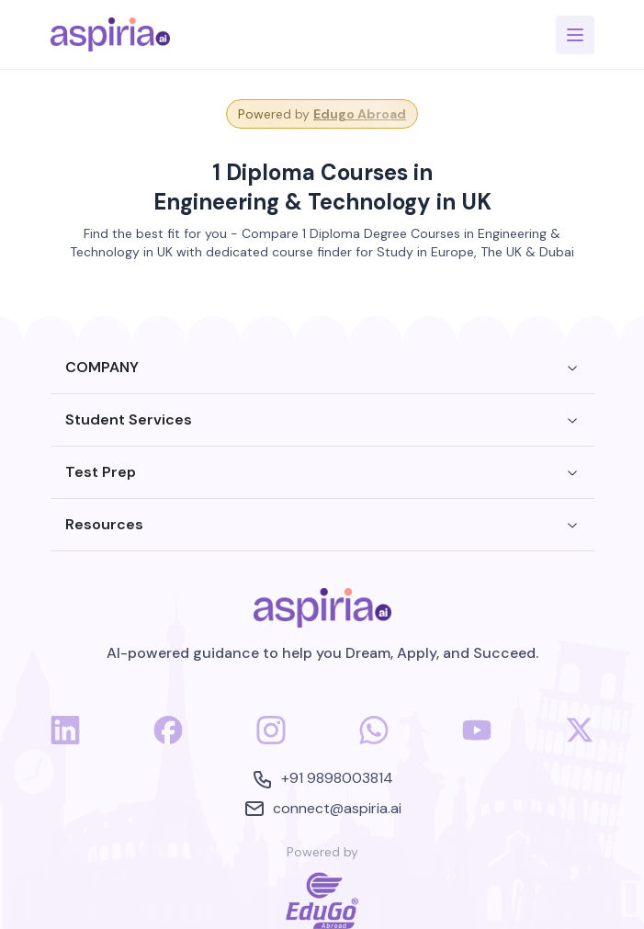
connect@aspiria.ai (322, 809)
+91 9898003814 (322, 779)
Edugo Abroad (359, 114)
